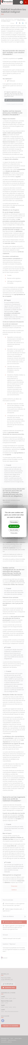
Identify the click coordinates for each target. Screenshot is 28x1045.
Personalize (14, 522)
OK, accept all (14, 526)
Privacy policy (14, 533)
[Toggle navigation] (21, 2)
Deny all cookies (14, 530)
